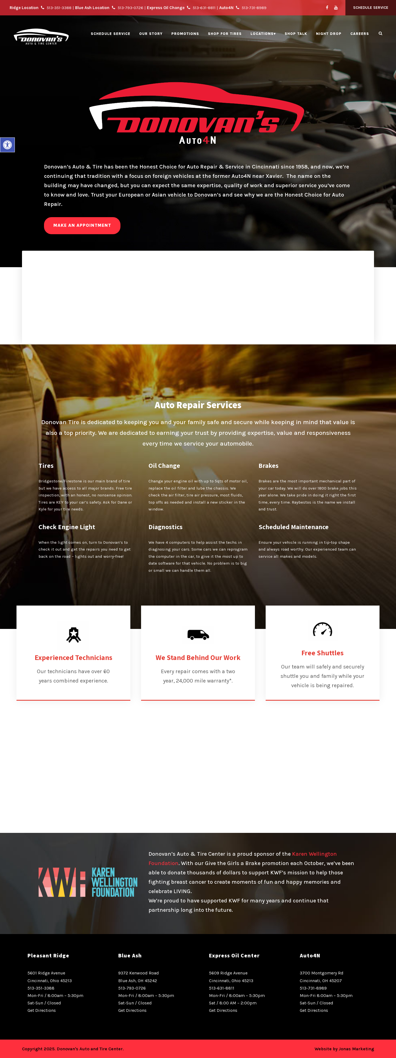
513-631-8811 (221, 988)
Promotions (185, 34)
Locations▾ (263, 34)
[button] (7, 144)
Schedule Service (370, 7)
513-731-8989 (313, 988)
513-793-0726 (132, 988)
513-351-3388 (41, 988)
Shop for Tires (225, 34)
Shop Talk (296, 34)
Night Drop (329, 34)
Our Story (151, 34)
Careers (359, 34)
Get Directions (42, 1010)
